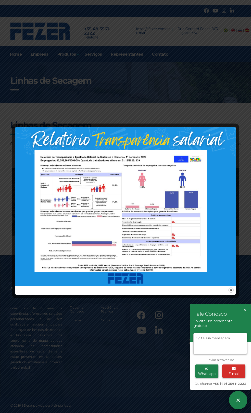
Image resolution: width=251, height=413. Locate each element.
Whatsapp (207, 371)
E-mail (234, 371)
